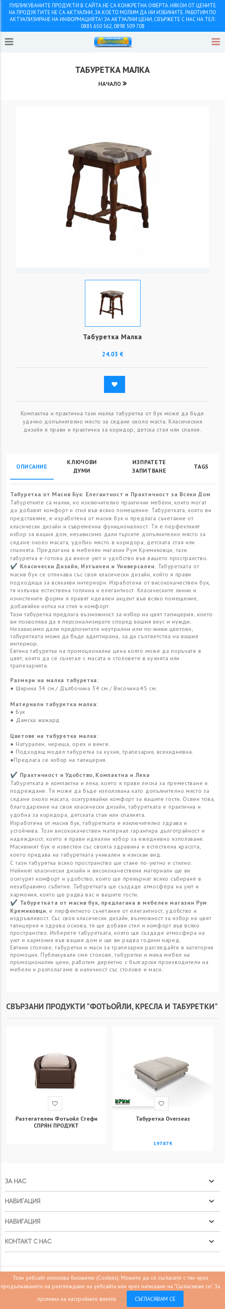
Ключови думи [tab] (82, 466)
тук (121, 1298)
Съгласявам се (155, 1298)
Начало (109, 83)
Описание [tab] (32, 466)
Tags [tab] (201, 466)
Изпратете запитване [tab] (149, 466)
